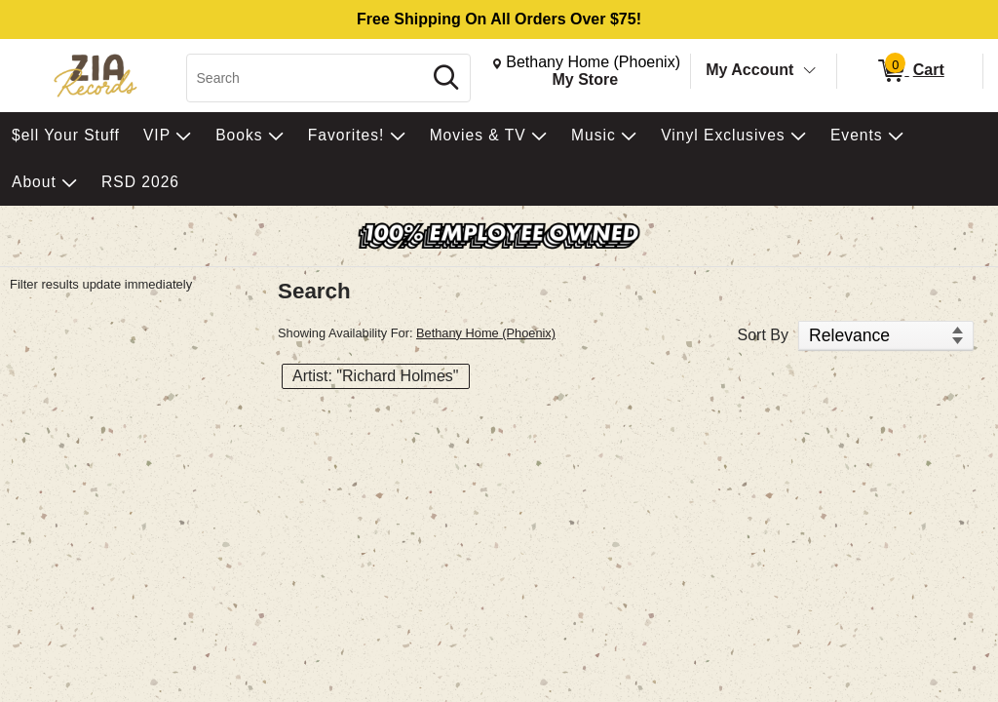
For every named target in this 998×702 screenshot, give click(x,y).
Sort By (763, 335)
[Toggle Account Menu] (810, 71)
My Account (749, 69)
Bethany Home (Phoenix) (486, 333)
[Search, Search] (307, 78)
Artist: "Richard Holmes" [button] (375, 376)
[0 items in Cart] (910, 71)
